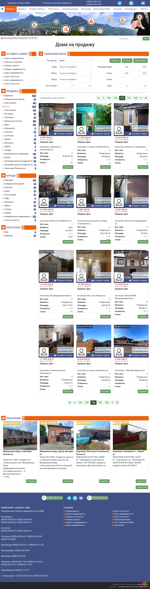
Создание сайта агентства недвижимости (134, 586)
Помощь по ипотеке (74, 517)
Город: (54, 67)
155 (115, 98)
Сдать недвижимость (75, 525)
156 (122, 98)
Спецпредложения (70, 9)
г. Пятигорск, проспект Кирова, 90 (56, 3)
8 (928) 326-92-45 (93, 4)
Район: (54, 73)
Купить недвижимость (76, 514)
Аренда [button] (22, 9)
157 (128, 98)
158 (135, 98)
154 (108, 98)
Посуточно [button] (54, 9)
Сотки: (109, 73)
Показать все (142, 487)
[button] (75, 60)
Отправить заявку (63, 413)
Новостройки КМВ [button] (102, 9)
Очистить (115, 60)
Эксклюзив (86, 9)
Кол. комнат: (51, 86)
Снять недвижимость (123, 514)
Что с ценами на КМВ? (124, 522)
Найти (146, 39)
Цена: (109, 86)
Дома (7, 38)
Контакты (118, 9)
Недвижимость (72, 511)
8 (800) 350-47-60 (93, 1)
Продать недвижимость (76, 522)
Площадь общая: (105, 67)
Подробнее (31, 481)
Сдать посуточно (121, 511)
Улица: (54, 79)
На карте (127, 60)
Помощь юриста (73, 519)
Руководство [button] (131, 9)
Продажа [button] (11, 9)
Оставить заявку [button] (37, 9)
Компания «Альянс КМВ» (19, 3)
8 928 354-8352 (65, 406)
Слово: (109, 79)
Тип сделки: (52, 60)
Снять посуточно (121, 517)
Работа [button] (145, 9)
